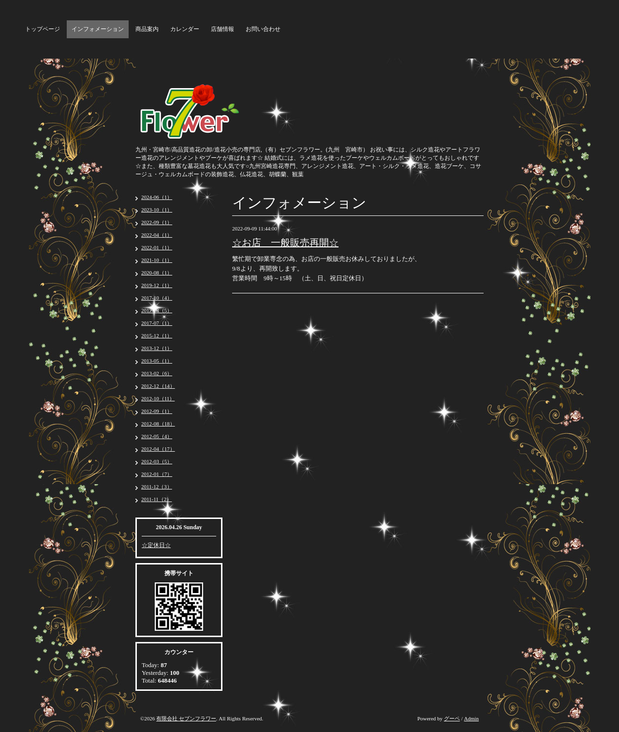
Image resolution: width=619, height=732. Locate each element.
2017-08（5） (156, 310)
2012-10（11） (158, 398)
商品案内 (147, 29)
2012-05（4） (156, 436)
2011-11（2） (156, 499)
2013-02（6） (156, 373)
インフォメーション (98, 29)
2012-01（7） (156, 474)
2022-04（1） (156, 235)
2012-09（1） (156, 411)
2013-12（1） (156, 348)
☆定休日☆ (156, 545)
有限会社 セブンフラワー (186, 718)
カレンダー (184, 29)
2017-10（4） (156, 298)
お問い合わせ (263, 29)
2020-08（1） (156, 272)
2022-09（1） (156, 222)
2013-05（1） (156, 361)
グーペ (452, 718)
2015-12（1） (156, 335)
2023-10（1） (156, 210)
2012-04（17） (158, 449)
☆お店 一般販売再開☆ (285, 242)
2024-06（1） (156, 197)
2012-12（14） (158, 386)
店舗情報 (222, 29)
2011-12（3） (156, 486)
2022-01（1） (156, 247)
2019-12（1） (156, 285)
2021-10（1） (156, 260)
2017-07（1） (156, 323)
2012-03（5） (156, 461)
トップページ (42, 29)
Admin (471, 718)
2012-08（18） (158, 424)
